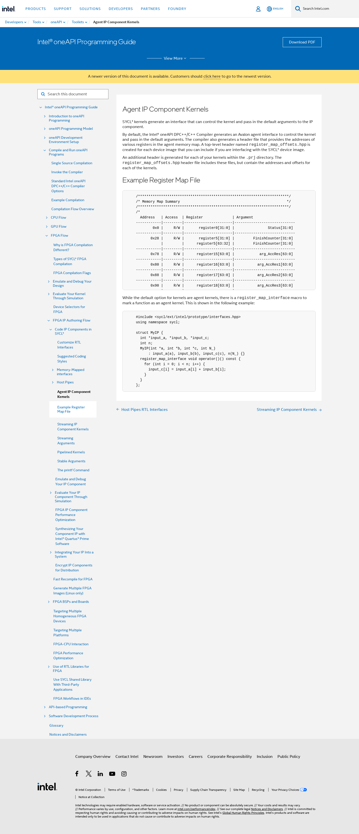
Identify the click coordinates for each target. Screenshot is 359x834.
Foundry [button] (177, 8)
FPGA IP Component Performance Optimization (71, 514)
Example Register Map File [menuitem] (71, 409)
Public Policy (288, 756)
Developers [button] (121, 8)
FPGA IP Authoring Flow (71, 320)
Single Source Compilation (71, 163)
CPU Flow (58, 217)
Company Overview (92, 756)
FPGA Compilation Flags (72, 273)
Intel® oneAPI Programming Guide (71, 107)
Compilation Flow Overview (72, 209)
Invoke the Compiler (67, 172)
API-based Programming (68, 707)
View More (176, 58)
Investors (176, 756)
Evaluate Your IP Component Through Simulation (71, 497)
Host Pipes (65, 382)
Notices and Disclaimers (68, 734)
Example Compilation (67, 200)
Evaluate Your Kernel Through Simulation (69, 296)
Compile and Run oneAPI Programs (68, 152)
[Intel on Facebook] (77, 774)
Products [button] (35, 8)
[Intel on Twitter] (89, 774)
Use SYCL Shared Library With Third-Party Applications (72, 684)
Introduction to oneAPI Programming (66, 118)
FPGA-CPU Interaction (71, 644)
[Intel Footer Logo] (47, 786)
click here (212, 76)
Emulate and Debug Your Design (72, 283)
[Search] (298, 8)
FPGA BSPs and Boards (71, 602)
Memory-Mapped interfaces (70, 372)
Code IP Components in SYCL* (73, 331)
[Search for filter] (72, 94)
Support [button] (63, 8)
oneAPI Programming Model (71, 129)
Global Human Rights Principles (243, 813)
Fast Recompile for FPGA (72, 579)
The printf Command (73, 470)
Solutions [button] (90, 8)
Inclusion (264, 756)
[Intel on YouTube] (112, 774)
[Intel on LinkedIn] (100, 774)
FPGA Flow (59, 235)
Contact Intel (126, 756)
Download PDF (302, 42)
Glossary (56, 725)
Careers (195, 756)
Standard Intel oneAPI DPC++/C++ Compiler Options (68, 186)
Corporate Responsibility (229, 756)
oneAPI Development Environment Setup (66, 140)
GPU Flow (58, 226)
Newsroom (153, 756)
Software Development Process (73, 716)
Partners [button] (150, 8)
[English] (275, 8)
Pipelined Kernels (71, 452)
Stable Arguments (71, 461)
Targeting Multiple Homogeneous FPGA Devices (69, 616)
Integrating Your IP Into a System (74, 554)
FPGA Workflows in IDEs (72, 698)
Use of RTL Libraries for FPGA (71, 669)
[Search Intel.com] (330, 9)
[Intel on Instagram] (124, 774)
